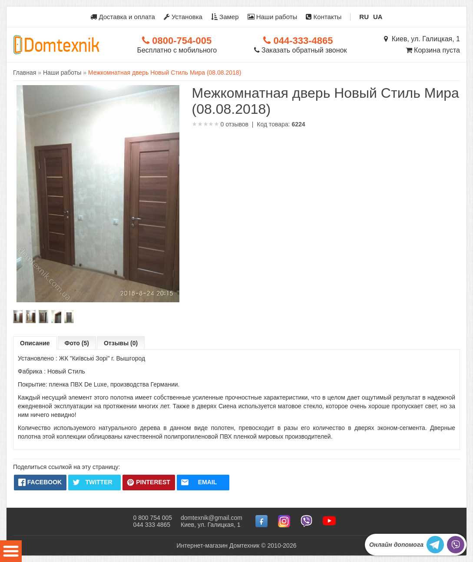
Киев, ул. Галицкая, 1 (422, 39)
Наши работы (273, 16)
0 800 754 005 (152, 517)
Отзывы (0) (121, 343)
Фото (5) (77, 343)
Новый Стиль (66, 371)
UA (378, 16)
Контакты (323, 16)
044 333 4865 (151, 524)
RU (364, 16)
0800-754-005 (177, 40)
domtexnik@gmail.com (211, 517)
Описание (35, 343)
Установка (183, 16)
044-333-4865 (298, 40)
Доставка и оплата (122, 16)
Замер (225, 16)
